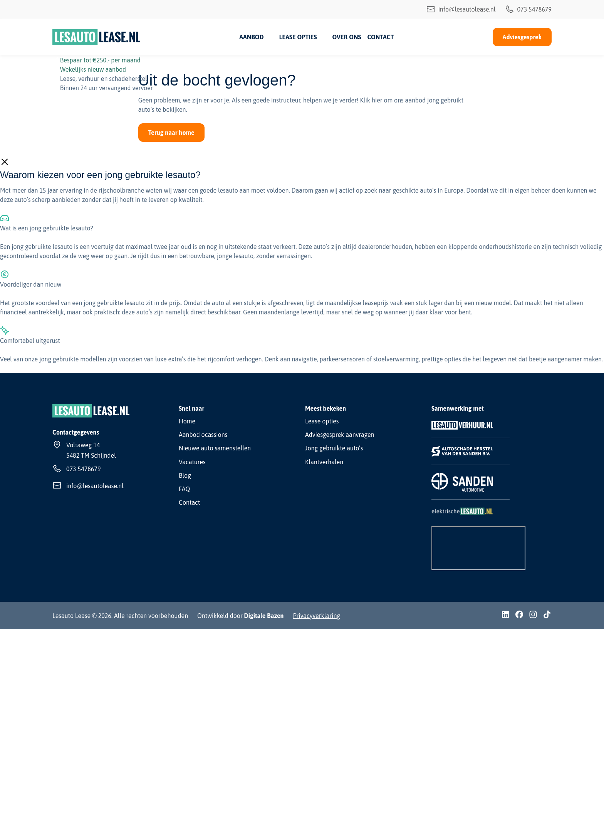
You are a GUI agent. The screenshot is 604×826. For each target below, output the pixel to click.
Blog (185, 475)
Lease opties (298, 37)
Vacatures (192, 461)
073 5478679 (528, 9)
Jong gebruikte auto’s (334, 448)
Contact (380, 37)
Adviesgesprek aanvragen (339, 434)
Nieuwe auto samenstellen (215, 448)
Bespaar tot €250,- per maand (100, 60)
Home (187, 421)
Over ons (346, 37)
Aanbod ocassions (203, 434)
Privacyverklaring (316, 615)
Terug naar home (171, 132)
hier (377, 100)
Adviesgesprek (522, 37)
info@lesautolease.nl (461, 9)
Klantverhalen (324, 461)
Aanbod (251, 37)
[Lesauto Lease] (96, 37)
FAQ (184, 488)
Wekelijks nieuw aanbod (93, 69)
